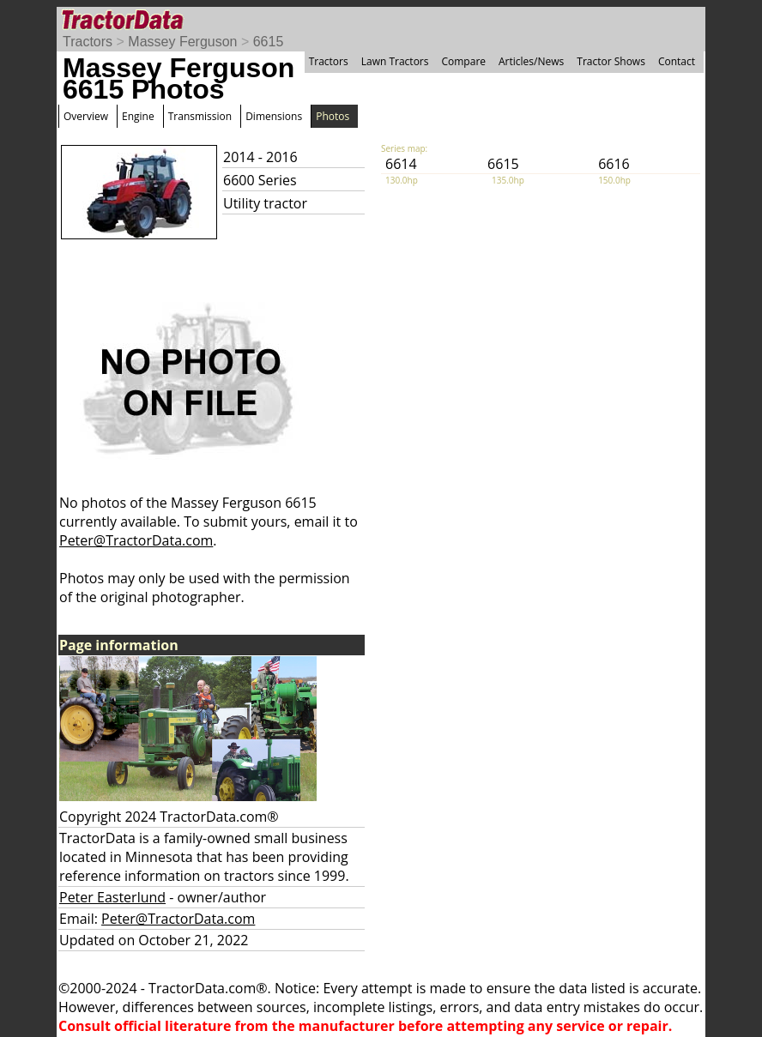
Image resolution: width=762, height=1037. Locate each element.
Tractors (87, 41)
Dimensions (273, 116)
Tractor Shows (611, 61)
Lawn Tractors (395, 61)
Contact (676, 61)
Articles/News (531, 61)
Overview (86, 116)
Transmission (200, 116)
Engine (138, 116)
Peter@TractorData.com (136, 540)
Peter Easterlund (112, 897)
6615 (268, 41)
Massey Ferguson (182, 41)
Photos (332, 116)
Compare (463, 61)
